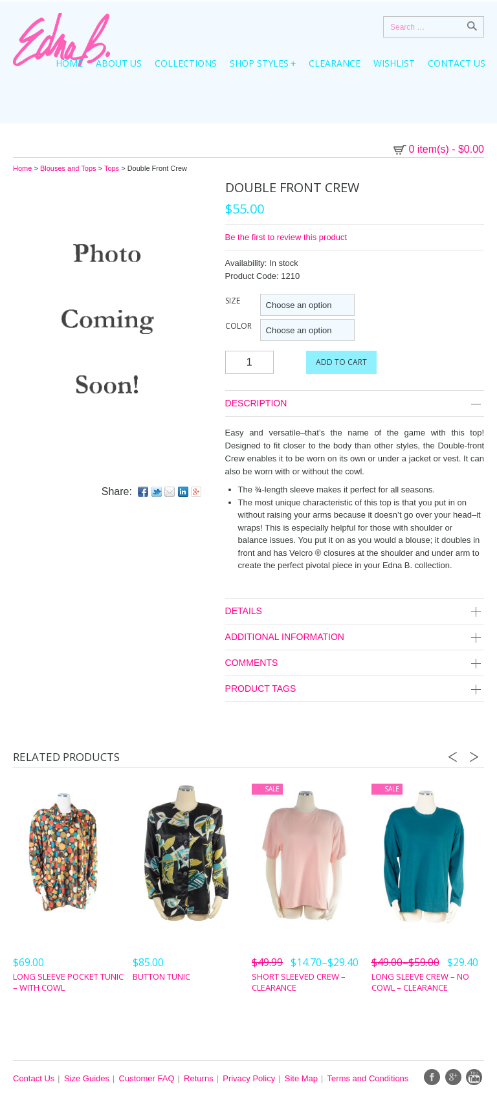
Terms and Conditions (368, 1078)
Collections (186, 63)
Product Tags (354, 689)
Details (354, 612)
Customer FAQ (147, 1078)
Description (354, 404)
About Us (119, 63)
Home (69, 63)
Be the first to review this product (286, 237)
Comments (354, 664)
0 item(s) (447, 149)
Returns (199, 1078)
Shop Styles (259, 63)
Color (238, 325)
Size (232, 300)
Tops (111, 168)
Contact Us (456, 63)
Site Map (301, 1078)
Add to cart (341, 362)
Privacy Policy (249, 1078)
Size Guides (86, 1078)
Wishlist (394, 63)
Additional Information (354, 638)
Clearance (334, 63)
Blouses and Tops (68, 168)
